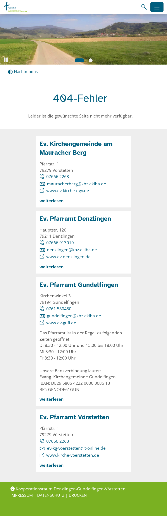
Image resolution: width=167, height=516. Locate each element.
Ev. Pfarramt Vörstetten (74, 417)
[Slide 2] (90, 60)
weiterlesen (52, 201)
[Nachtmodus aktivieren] (23, 71)
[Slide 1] (79, 60)
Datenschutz (51, 495)
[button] (6, 60)
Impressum (22, 495)
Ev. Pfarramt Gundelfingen (79, 285)
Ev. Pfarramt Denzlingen (75, 219)
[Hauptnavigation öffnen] (157, 7)
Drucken (78, 495)
